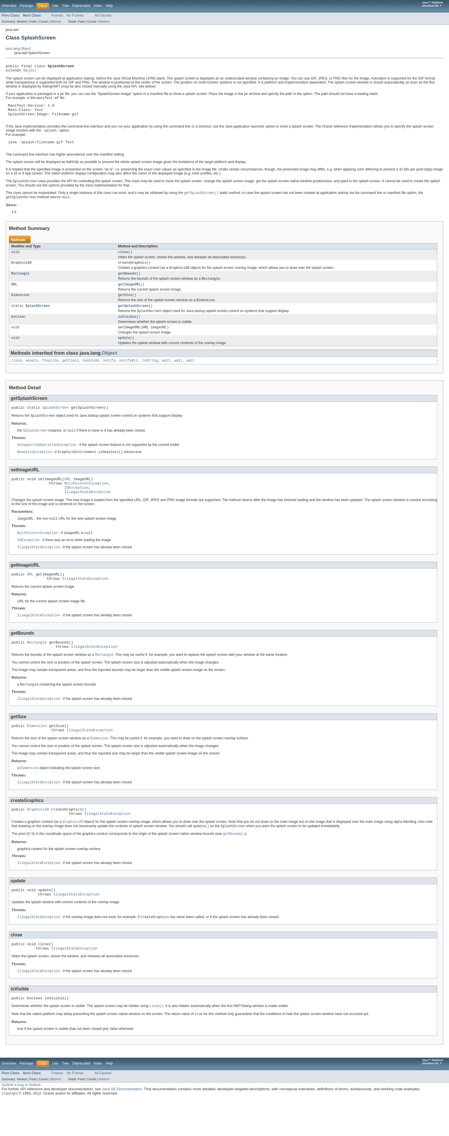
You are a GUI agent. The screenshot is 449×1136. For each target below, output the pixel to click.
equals (32, 375)
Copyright (10, 1130)
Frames (57, 15)
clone (16, 375)
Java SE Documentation (122, 1126)
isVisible (127, 330)
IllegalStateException (87, 512)
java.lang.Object (18, 49)
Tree (65, 6)
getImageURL (129, 295)
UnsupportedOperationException (46, 461)
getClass (70, 375)
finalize (50, 375)
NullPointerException (86, 502)
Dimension (20, 306)
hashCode (91, 375)
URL (14, 295)
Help (109, 6)
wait (166, 375)
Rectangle (20, 283)
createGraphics (132, 272)
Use (55, 6)
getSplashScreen (133, 318)
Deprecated (81, 6)
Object (30, 71)
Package (26, 6)
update (124, 352)
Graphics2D (21, 272)
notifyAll (128, 375)
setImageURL (129, 341)
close (123, 261)
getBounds (127, 283)
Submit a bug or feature (21, 1122)
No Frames (75, 15)
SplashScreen (37, 318)
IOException (76, 507)
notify (109, 375)
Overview (9, 6)
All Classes (103, 15)
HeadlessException (34, 469)
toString (150, 375)
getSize (125, 306)
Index (98, 6)
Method (55, 21)
